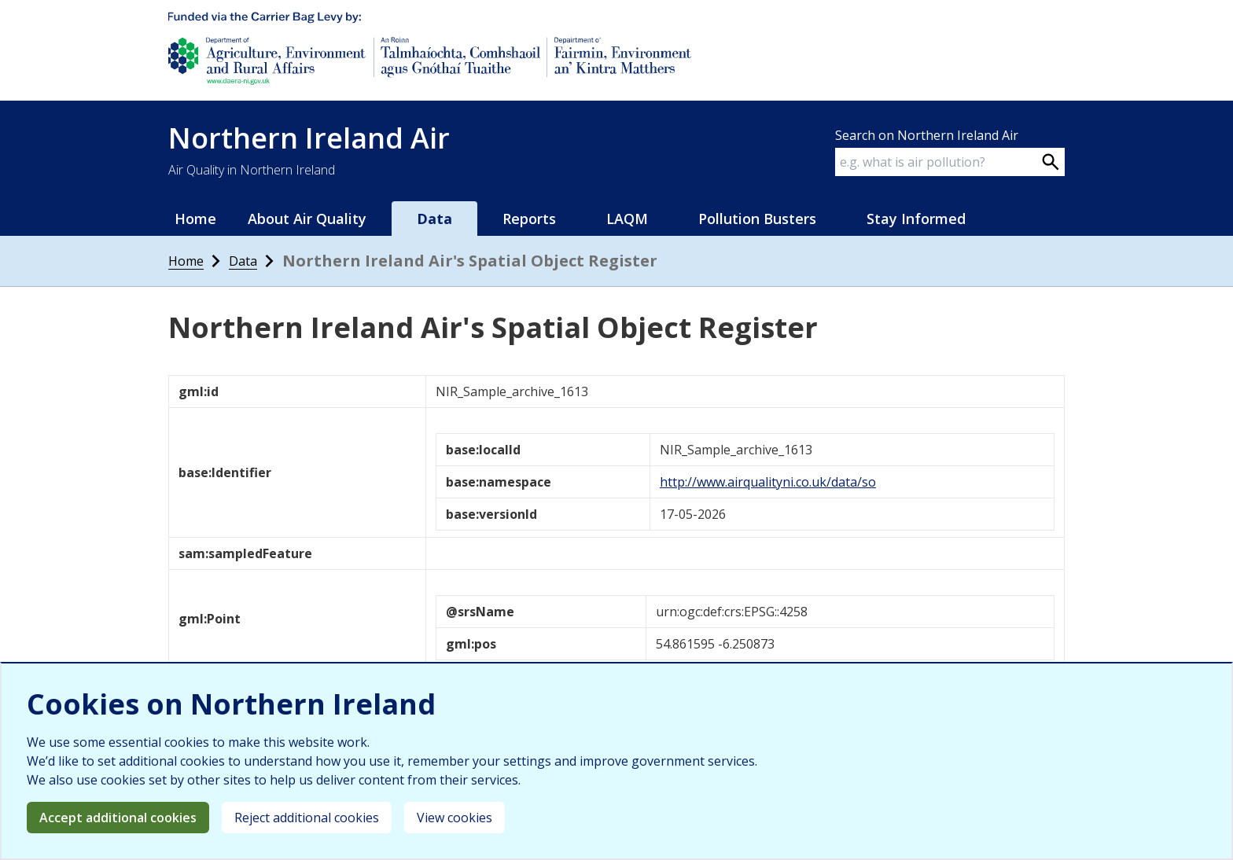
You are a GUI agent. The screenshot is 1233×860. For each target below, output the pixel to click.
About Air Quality (307, 218)
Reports (529, 218)
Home (195, 218)
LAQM (627, 218)
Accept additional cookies (118, 817)
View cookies (454, 817)
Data (434, 218)
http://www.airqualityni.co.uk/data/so (768, 482)
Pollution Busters (757, 218)
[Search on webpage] (1050, 162)
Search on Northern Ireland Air (926, 135)
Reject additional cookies (306, 817)
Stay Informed (916, 218)
